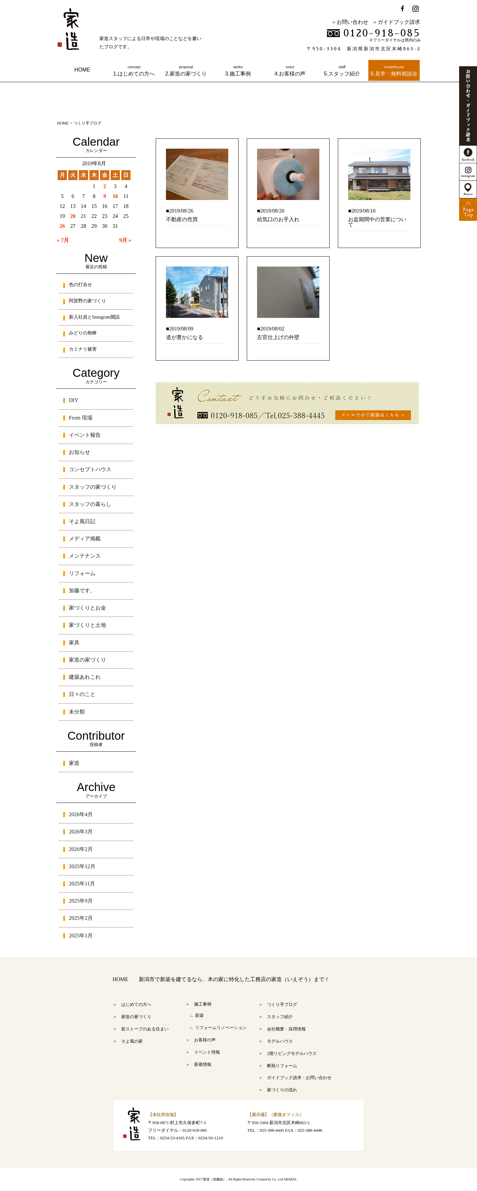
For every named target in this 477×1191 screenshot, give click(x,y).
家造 (74, 763)
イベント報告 (85, 435)
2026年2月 (81, 849)
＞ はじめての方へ (132, 1004)
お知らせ (79, 452)
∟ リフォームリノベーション (216, 1027)
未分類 (77, 712)
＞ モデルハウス (275, 1041)
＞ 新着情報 (198, 1064)
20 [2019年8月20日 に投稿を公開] (73, 216)
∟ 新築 (195, 1015)
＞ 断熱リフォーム (277, 1065)
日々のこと (82, 694)
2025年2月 (81, 918)
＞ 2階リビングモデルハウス (287, 1053)
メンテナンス (85, 556)
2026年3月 (81, 831)
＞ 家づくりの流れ (277, 1089)
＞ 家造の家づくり (132, 1016)
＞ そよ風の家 (128, 1041)
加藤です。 (82, 590)
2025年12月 (82, 866)
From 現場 (80, 418)
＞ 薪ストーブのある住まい (141, 1028)
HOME (82, 70)
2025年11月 (82, 883)
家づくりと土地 (87, 625)
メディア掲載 (85, 538)
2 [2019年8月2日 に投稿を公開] (104, 186)
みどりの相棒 (83, 332)
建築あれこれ (85, 677)
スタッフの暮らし (90, 504)
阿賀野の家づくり (87, 300)
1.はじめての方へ (134, 70)
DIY (73, 400)
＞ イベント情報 (203, 1052)
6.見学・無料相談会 (394, 70)
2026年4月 (81, 814)
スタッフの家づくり (93, 487)
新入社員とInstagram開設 (94, 317)
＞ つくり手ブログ (277, 1004)
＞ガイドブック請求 (396, 22)
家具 (74, 642)
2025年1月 (81, 935)
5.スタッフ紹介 (342, 70)
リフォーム (82, 573)
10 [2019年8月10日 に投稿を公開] (115, 196)
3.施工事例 (238, 70)
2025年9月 (81, 901)
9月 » (125, 240)
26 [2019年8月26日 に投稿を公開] (62, 226)
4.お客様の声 (290, 70)
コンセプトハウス (90, 469)
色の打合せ (80, 284)
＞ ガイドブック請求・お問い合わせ (295, 1077)
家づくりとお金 (87, 608)
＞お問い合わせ (349, 22)
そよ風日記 (82, 521)
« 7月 (63, 240)
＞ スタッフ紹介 (275, 1016)
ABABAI (290, 1179)
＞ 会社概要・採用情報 (282, 1028)
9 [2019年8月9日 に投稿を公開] (104, 196)
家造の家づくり (87, 660)
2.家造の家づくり (186, 70)
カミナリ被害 (83, 349)
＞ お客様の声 (201, 1039)
